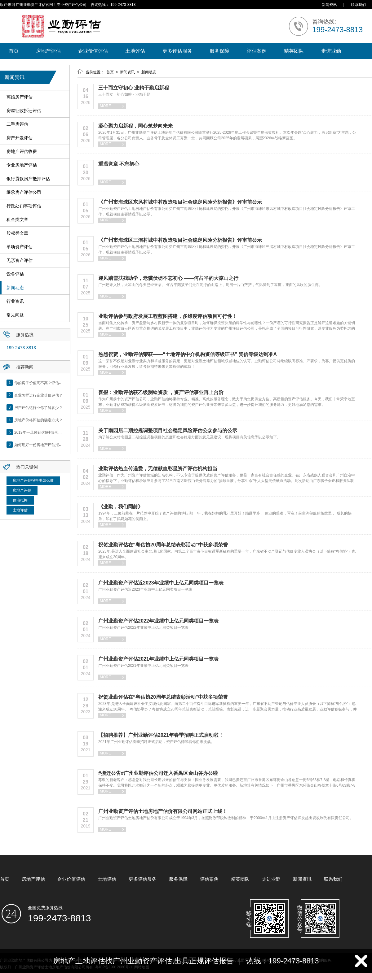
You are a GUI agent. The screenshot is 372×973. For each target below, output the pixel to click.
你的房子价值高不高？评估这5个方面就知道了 (52, 382)
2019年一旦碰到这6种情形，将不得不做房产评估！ (56, 432)
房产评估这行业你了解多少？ (38, 407)
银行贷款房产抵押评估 (28, 178)
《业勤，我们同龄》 (120, 506)
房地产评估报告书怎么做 (33, 480)
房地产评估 (48, 51)
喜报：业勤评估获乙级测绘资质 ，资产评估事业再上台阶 (161, 392)
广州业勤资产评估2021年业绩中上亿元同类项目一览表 (158, 659)
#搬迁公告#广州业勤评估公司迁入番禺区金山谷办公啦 (158, 773)
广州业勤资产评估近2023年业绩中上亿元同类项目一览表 (161, 582)
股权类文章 (17, 233)
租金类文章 (17, 219)
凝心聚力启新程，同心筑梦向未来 (135, 125)
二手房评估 (17, 124)
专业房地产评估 (22, 165)
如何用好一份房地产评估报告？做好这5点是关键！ (56, 444)
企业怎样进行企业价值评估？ (38, 395)
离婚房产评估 (20, 97)
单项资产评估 (20, 247)
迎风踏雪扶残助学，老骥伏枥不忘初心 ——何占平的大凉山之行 (168, 278)
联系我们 (358, 4)
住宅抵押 (20, 500)
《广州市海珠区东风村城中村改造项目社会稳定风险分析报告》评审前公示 (180, 202)
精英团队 (294, 51)
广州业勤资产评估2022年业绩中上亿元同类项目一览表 (158, 620)
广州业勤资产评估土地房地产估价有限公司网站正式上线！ (162, 811)
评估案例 (257, 51)
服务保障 (219, 51)
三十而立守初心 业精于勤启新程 (133, 87)
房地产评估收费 (22, 151)
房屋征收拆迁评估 (24, 110)
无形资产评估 (20, 260)
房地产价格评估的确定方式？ (38, 420)
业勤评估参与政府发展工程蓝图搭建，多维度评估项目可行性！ (167, 316)
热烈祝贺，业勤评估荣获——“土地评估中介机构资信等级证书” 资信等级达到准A (187, 354)
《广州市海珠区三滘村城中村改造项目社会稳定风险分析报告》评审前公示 (180, 240)
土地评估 (135, 51)
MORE (112, 106)
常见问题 (15, 315)
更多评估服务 (177, 51)
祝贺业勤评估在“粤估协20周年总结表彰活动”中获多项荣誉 (163, 544)
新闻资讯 (329, 4)
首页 (14, 51)
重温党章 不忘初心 (118, 164)
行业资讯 (15, 301)
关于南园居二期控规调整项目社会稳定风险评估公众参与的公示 (167, 430)
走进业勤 (331, 51)
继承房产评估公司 (24, 192)
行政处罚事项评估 (24, 206)
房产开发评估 (20, 138)
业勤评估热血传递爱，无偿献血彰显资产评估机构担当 (157, 468)
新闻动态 (15, 287)
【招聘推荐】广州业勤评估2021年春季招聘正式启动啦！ (161, 735)
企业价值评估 (93, 51)
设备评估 (15, 274)
